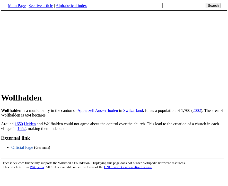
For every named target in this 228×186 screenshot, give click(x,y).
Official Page (22, 147)
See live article (41, 5)
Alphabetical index (71, 5)
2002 (197, 110)
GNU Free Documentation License (128, 167)
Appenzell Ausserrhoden (97, 110)
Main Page (17, 5)
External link (15, 138)
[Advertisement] (44, 51)
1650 (19, 124)
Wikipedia (37, 167)
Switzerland (133, 110)
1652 (21, 128)
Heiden (30, 124)
